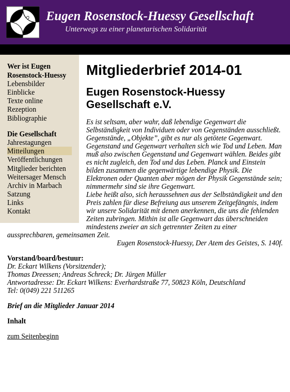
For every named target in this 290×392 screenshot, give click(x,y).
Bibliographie (27, 118)
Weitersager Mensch (36, 177)
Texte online (25, 101)
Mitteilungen (25, 151)
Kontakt (19, 211)
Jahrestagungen (29, 142)
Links (15, 202)
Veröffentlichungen (34, 159)
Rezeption (21, 109)
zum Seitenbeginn (33, 336)
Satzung (19, 194)
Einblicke (21, 92)
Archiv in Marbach (34, 185)
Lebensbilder (26, 83)
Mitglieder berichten (36, 168)
